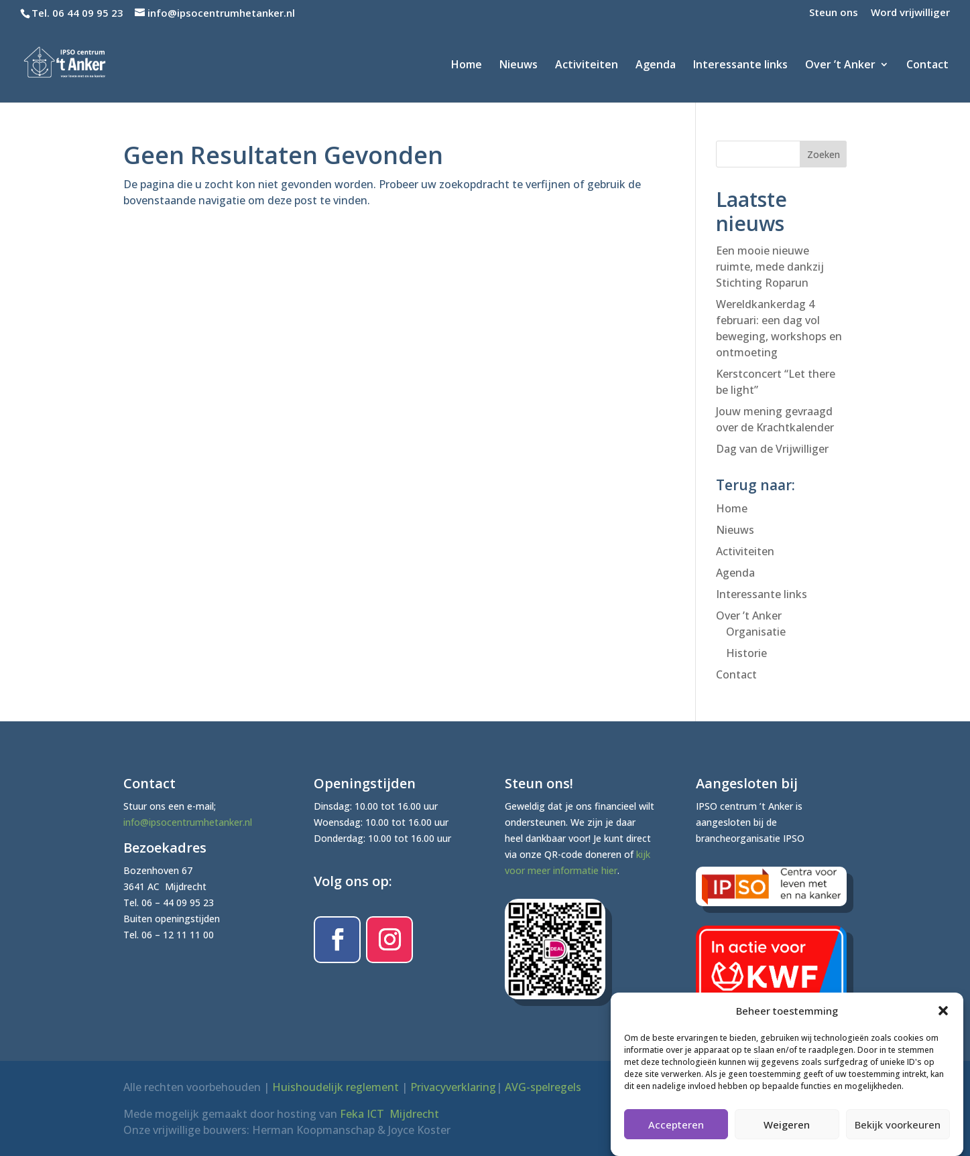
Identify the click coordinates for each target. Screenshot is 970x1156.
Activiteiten (586, 66)
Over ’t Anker (840, 66)
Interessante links (740, 66)
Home (466, 66)
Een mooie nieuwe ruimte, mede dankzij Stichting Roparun (770, 266)
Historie (746, 653)
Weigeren (787, 1132)
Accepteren (676, 1132)
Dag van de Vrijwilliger (772, 448)
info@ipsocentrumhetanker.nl (187, 822)
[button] (943, 1018)
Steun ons (833, 13)
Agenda (655, 66)
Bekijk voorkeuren (898, 1132)
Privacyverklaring (453, 1087)
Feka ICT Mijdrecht (389, 1113)
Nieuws (518, 66)
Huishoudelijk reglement (335, 1087)
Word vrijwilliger (910, 13)
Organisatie (756, 631)
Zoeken (823, 154)
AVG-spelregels (543, 1087)
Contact (927, 66)
